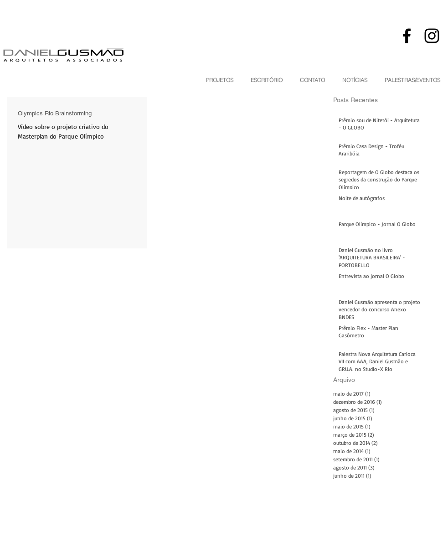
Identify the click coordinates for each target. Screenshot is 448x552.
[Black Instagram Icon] (432, 36)
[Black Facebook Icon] (407, 36)
